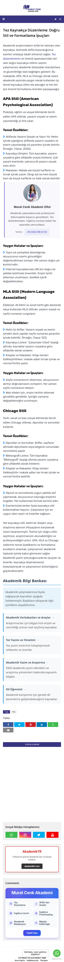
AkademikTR (32, 851)
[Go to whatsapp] (57, 953)
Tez (13, 712)
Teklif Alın (32, 932)
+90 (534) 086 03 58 (37, 232)
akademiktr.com (32, 866)
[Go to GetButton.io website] (57, 959)
